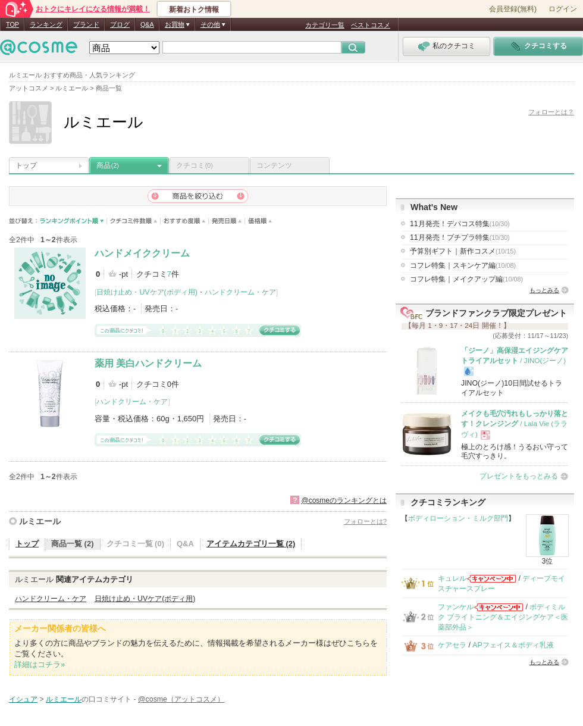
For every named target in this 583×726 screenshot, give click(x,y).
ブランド (86, 24)
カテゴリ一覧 (324, 25)
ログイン (562, 9)
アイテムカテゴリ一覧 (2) (251, 543)
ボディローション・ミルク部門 (458, 518)
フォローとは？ (551, 111)
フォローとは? (365, 521)
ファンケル (456, 607)
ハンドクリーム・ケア (240, 292)
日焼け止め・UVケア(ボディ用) (146, 292)
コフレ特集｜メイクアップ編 (466, 279)
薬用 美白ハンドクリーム (148, 363)
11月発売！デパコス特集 (460, 224)
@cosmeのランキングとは (344, 500)
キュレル (452, 578)
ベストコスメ (370, 25)
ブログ (120, 24)
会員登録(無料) (513, 9)
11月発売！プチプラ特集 (460, 237)
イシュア (23, 699)
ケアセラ (452, 645)
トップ (26, 165)
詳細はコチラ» (39, 664)
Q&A (147, 24)
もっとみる (544, 290)
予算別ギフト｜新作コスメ (463, 251)
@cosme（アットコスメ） (181, 699)
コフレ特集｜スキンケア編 (463, 265)
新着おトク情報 (194, 9)
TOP (12, 24)
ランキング (46, 24)
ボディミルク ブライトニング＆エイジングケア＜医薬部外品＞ (503, 617)
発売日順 (227, 221)
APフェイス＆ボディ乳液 (512, 645)
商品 (107, 165)
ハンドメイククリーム (142, 253)
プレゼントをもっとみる (518, 476)
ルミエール (40, 521)
